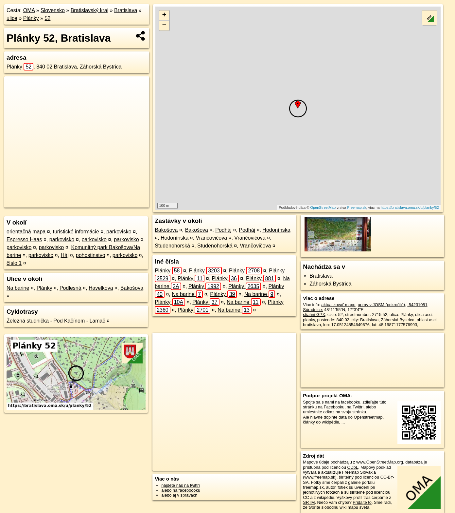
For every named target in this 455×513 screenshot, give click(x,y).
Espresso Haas (24, 239)
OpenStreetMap (323, 207)
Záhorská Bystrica (330, 283)
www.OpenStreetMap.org (379, 462)
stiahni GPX (314, 314)
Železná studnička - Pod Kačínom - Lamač (56, 321)
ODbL (352, 467)
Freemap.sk (356, 207)
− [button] (164, 25)
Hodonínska (276, 230)
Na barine (18, 288)
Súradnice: (313, 309)
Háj (64, 255)
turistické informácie (76, 231)
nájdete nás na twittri (180, 485)
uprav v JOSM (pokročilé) (381, 304)
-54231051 (417, 304)
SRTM (309, 502)
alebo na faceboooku (180, 490)
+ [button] (164, 15)
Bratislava (125, 10)
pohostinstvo (90, 255)
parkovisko (118, 231)
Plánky (31, 18)
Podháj (223, 230)
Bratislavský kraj (90, 10)
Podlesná (70, 288)
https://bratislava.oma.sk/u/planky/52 (410, 207)
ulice (12, 18)
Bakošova (131, 288)
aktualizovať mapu (338, 304)
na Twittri (355, 406)
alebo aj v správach (179, 495)
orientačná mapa (26, 231)
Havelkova (101, 288)
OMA (29, 10)
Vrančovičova (211, 238)
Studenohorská (172, 245)
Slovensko (53, 10)
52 (48, 18)
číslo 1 (14, 263)
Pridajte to (362, 502)
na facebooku (347, 402)
